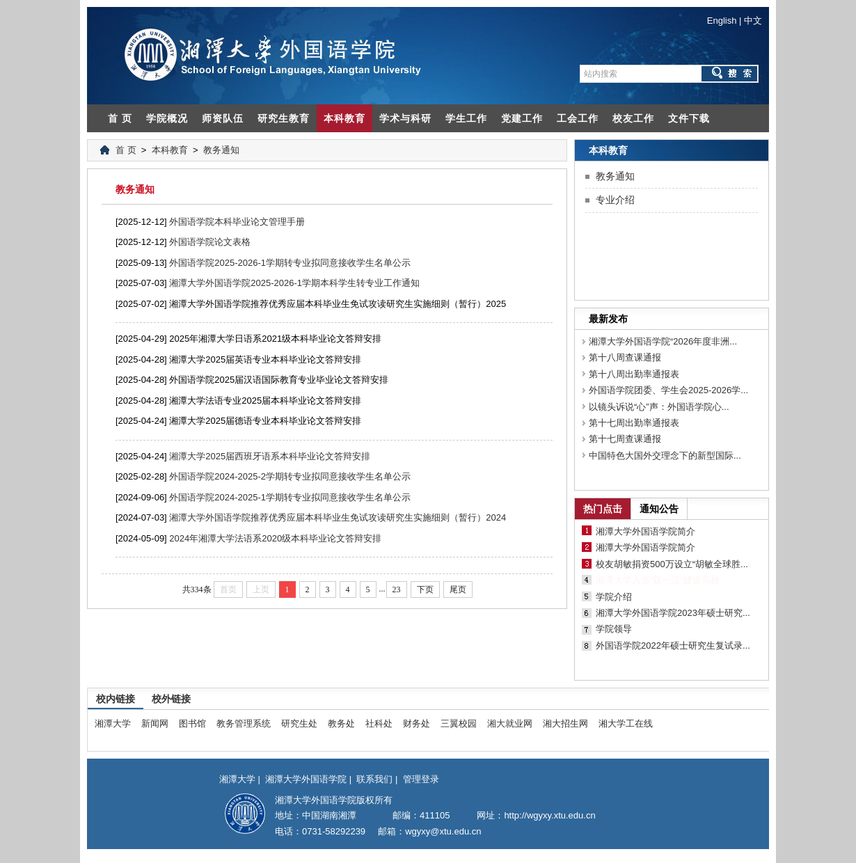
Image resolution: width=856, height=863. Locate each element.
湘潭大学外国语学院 (306, 779)
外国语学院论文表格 (210, 242)
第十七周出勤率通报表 (634, 423)
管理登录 (421, 779)
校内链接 (115, 698)
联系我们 (374, 779)
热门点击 (602, 508)
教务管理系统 (243, 723)
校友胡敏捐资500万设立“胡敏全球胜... (672, 564)
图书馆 (192, 723)
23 (397, 589)
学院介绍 (614, 597)
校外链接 (171, 698)
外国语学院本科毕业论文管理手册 (237, 221)
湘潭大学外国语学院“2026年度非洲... (663, 341)
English (722, 20)
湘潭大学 (113, 723)
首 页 (120, 118)
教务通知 (221, 150)
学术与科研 (405, 118)
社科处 (379, 723)
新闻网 (154, 723)
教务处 (341, 723)
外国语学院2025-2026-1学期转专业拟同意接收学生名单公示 (290, 263)
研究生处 (299, 723)
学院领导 (614, 629)
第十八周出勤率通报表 (634, 374)
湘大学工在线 (626, 723)
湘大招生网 (565, 723)
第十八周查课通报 (625, 357)
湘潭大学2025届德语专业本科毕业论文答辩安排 (265, 420)
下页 (425, 589)
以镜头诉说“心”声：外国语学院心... (659, 407)
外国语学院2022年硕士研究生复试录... (673, 645)
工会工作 (578, 118)
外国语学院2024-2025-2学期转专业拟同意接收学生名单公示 (290, 476)
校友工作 (633, 118)
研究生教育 (283, 118)
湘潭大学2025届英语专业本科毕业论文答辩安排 (265, 359)
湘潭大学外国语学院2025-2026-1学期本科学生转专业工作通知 (294, 283)
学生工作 (466, 118)
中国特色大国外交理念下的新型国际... (665, 455)
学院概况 (167, 118)
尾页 (458, 589)
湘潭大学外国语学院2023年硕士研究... (673, 613)
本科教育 (344, 118)
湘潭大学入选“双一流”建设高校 (658, 580)
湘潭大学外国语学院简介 (645, 531)
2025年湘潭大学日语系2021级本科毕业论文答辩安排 (275, 338)
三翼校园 (459, 723)
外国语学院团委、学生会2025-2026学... (668, 390)
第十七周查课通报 (625, 439)
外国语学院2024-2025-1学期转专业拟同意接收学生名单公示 (290, 497)
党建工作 (522, 118)
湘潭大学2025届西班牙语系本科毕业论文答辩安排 (269, 456)
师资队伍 (223, 118)
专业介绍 (615, 199)
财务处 (416, 723)
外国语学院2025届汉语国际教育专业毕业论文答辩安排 (278, 379)
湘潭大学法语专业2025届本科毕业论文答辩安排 (265, 400)
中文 (753, 20)
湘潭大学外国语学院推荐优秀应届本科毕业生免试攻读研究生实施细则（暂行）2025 (337, 304)
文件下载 (689, 118)
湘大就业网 (509, 723)
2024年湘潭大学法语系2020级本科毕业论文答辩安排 (275, 538)
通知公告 (659, 508)
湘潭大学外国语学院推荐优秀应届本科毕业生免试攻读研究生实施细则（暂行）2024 (337, 517)
